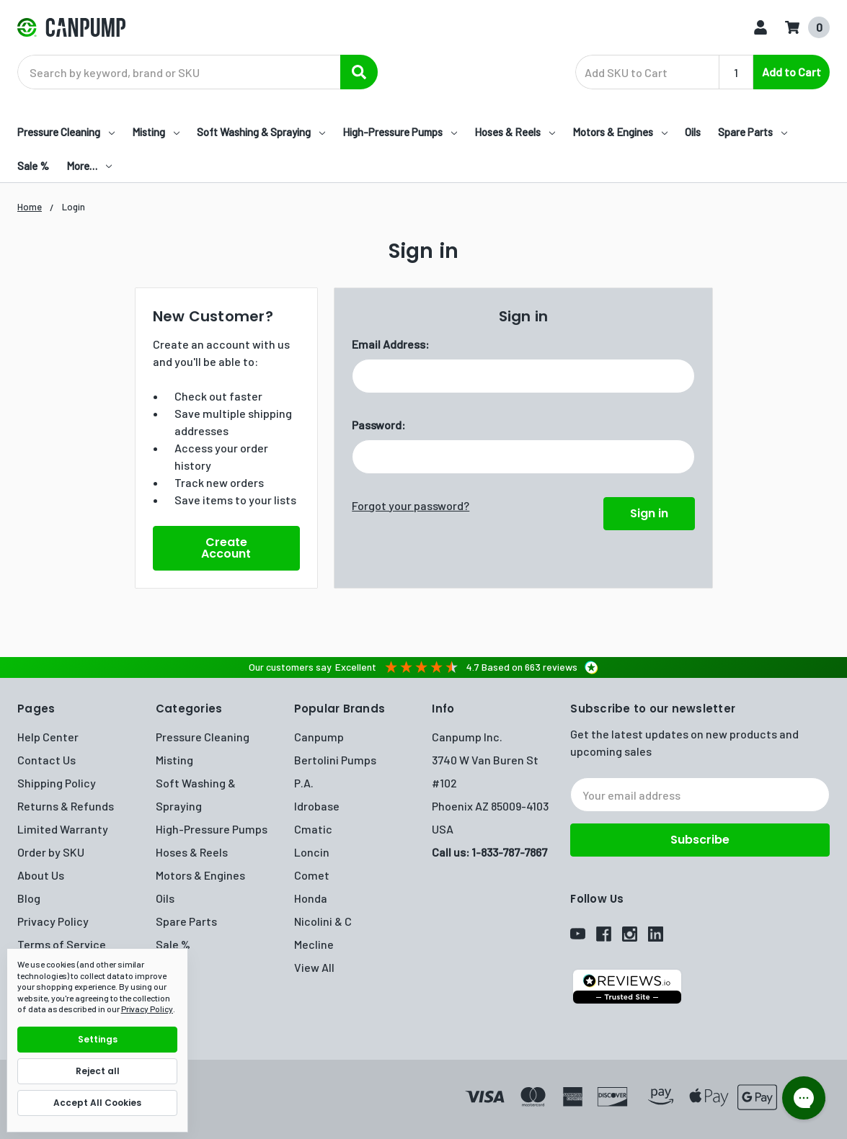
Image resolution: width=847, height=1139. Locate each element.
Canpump (319, 736)
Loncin (311, 852)
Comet (311, 875)
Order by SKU (50, 852)
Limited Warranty (62, 829)
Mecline (314, 944)
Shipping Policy (56, 783)
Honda (310, 898)
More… (89, 165)
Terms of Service (61, 944)
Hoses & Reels (514, 131)
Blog (28, 898)
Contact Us (46, 760)
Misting (155, 131)
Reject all (98, 1071)
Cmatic (313, 829)
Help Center (48, 736)
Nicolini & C (323, 921)
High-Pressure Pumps (399, 131)
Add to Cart (791, 72)
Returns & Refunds (65, 806)
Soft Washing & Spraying (261, 131)
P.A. (304, 783)
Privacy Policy (53, 921)
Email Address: (390, 344)
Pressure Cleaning (66, 131)
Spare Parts (752, 131)
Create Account (226, 548)
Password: (378, 425)
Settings (97, 1039)
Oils (693, 131)
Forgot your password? (410, 505)
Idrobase (317, 806)
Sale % (33, 165)
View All (314, 967)
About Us (40, 875)
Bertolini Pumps (335, 760)
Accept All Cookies (97, 1102)
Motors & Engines (620, 131)
